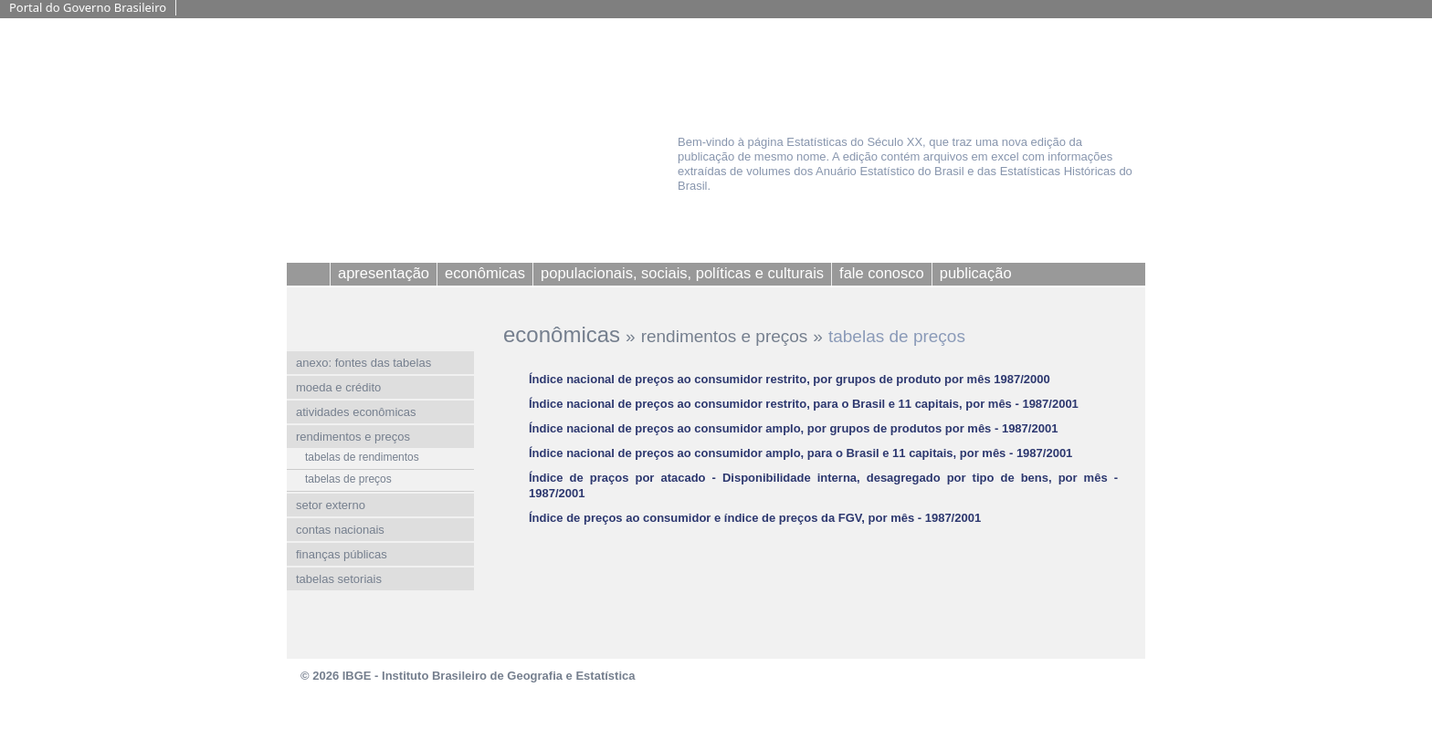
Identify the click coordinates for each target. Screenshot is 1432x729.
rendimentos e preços (724, 336)
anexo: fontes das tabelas (363, 363)
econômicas (561, 334)
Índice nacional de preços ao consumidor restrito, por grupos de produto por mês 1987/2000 (789, 379)
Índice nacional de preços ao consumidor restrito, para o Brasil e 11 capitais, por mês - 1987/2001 (804, 404)
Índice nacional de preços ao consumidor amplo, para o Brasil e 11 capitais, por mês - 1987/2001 (800, 453)
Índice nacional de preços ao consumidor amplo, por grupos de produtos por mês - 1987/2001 (793, 428)
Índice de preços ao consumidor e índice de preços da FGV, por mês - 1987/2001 (755, 518)
